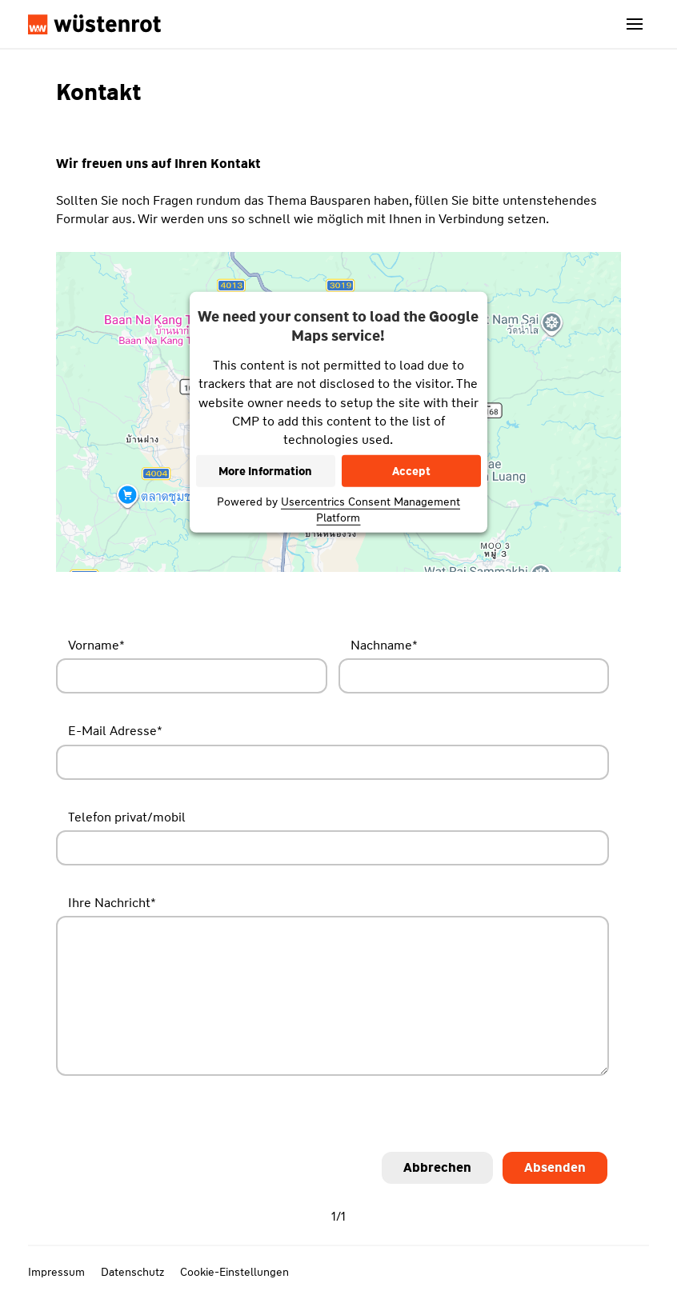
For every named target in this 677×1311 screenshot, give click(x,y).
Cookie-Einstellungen (234, 1272)
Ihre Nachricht (112, 902)
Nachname (384, 645)
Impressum (56, 1272)
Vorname (96, 645)
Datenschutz (132, 1272)
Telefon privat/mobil (127, 817)
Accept (411, 471)
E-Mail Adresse (115, 730)
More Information (265, 471)
